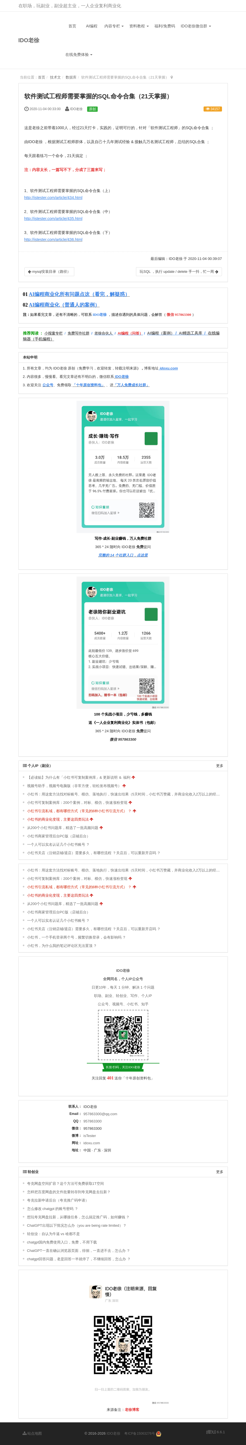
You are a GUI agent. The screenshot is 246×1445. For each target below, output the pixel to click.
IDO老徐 (29, 40)
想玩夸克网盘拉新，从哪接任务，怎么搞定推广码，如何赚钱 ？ (78, 1217)
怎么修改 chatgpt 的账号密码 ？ (52, 1209)
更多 (219, 766)
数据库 (71, 77)
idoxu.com (91, 1143)
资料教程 (139, 26)
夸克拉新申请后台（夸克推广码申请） (58, 1200)
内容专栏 (114, 26)
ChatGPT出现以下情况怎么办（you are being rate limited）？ (76, 1225)
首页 (72, 26)
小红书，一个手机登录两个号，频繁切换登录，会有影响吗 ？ (76, 937)
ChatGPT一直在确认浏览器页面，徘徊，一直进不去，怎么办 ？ (78, 1251)
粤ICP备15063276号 (139, 1433)
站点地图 (32, 1433)
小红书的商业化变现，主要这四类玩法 (58, 819)
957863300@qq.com (100, 1114)
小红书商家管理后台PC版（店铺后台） (58, 836)
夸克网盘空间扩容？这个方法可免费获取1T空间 (65, 1183)
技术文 (55, 77)
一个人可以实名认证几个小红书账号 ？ (58, 844)
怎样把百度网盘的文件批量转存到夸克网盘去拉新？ (69, 1192)
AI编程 (91, 26)
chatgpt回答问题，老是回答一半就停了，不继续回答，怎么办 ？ (79, 1259)
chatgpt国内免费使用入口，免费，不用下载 (62, 1242)
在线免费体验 (79, 54)
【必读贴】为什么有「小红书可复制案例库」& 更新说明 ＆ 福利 (79, 777)
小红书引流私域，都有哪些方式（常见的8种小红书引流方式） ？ (79, 811)
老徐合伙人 (103, 333)
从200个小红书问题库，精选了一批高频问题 (63, 828)
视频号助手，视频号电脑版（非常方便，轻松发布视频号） (74, 786)
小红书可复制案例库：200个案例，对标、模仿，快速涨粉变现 (77, 802)
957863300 (92, 1121)
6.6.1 (215, 1432)
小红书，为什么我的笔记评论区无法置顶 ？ (62, 946)
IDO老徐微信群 (196, 26)
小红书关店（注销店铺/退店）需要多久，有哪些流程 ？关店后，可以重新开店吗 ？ (94, 853)
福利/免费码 (164, 26)
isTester (89, 1136)
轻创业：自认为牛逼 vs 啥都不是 (53, 1234)
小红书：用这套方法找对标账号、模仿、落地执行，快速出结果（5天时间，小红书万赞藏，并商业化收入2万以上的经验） (125, 794)
